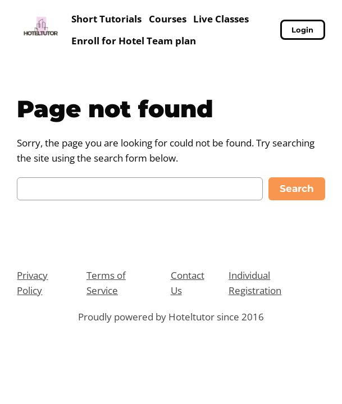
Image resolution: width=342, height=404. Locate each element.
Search (297, 188)
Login (302, 29)
